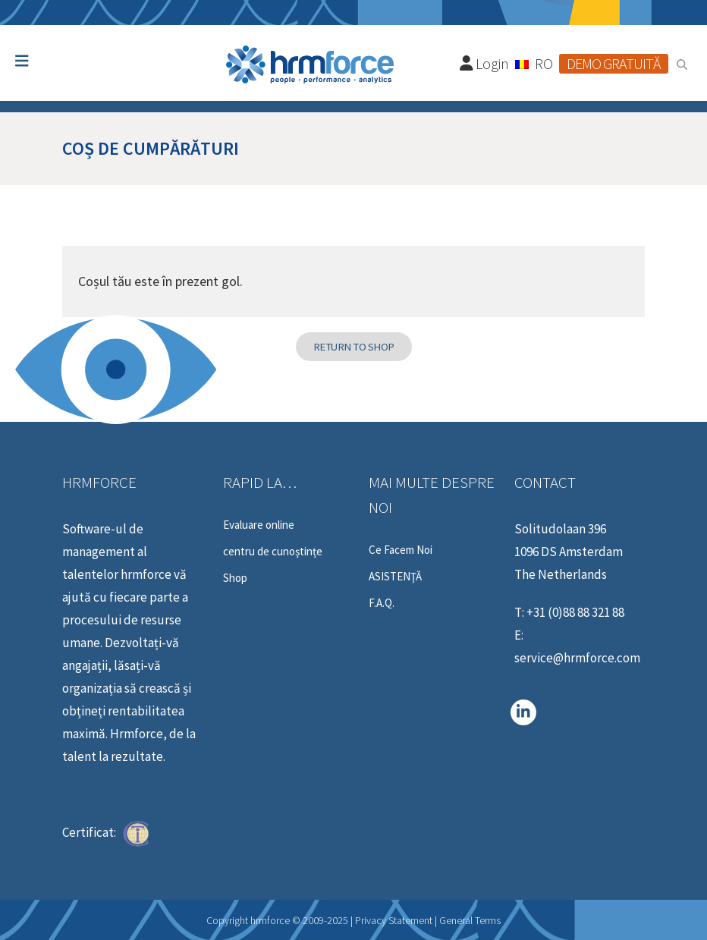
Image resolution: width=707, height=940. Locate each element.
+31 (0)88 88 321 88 (575, 612)
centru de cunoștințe (272, 551)
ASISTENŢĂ (395, 576)
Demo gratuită (614, 63)
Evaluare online (258, 525)
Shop (235, 578)
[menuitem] (534, 63)
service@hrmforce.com (577, 657)
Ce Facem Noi (400, 550)
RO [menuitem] (544, 63)
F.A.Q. (381, 603)
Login (485, 63)
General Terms (470, 920)
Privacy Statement (393, 920)
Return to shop (353, 347)
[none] (534, 63)
